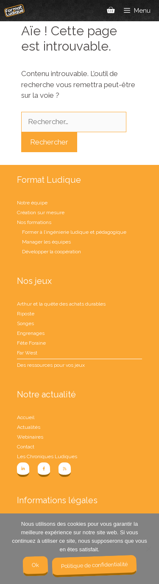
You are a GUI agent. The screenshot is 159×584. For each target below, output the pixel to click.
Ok (35, 564)
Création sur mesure (40, 212)
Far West (27, 353)
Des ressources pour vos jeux (51, 365)
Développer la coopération (51, 252)
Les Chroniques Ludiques (47, 456)
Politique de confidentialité (94, 565)
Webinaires (30, 437)
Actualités (28, 427)
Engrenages (31, 333)
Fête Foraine (31, 343)
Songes (25, 323)
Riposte (25, 314)
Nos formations (34, 222)
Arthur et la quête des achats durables (61, 304)
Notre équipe (32, 203)
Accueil (25, 417)
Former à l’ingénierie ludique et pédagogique (74, 232)
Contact (25, 447)
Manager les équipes (46, 242)
